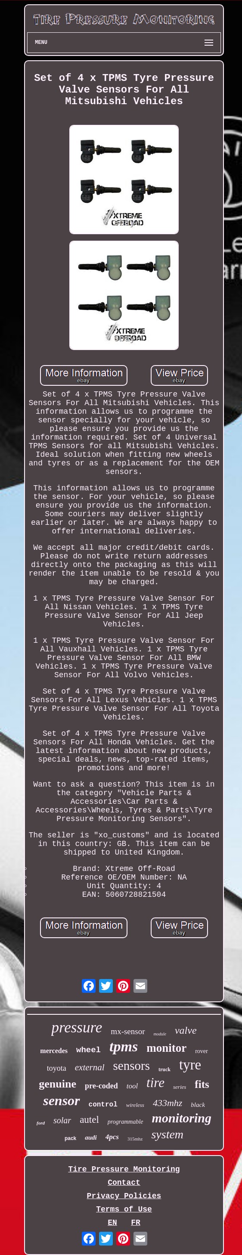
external (90, 1067)
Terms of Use (124, 1209)
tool (132, 1086)
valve (186, 1030)
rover (201, 1051)
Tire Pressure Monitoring (124, 1169)
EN (112, 1222)
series (179, 1087)
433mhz (167, 1102)
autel (89, 1119)
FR (135, 1222)
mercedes (54, 1050)
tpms (123, 1046)
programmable (125, 1122)
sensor (61, 1100)
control (103, 1105)
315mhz (135, 1138)
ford (41, 1122)
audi (91, 1137)
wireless (135, 1105)
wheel (88, 1050)
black (198, 1104)
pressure (76, 1027)
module (160, 1034)
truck (164, 1069)
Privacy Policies (124, 1196)
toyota (56, 1068)
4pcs (112, 1137)
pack (70, 1138)
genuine (57, 1084)
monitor (166, 1047)
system (167, 1134)
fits (202, 1084)
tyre (190, 1064)
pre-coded (101, 1085)
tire (155, 1082)
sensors (131, 1065)
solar (62, 1120)
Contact (124, 1182)
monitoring (181, 1118)
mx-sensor (128, 1031)
